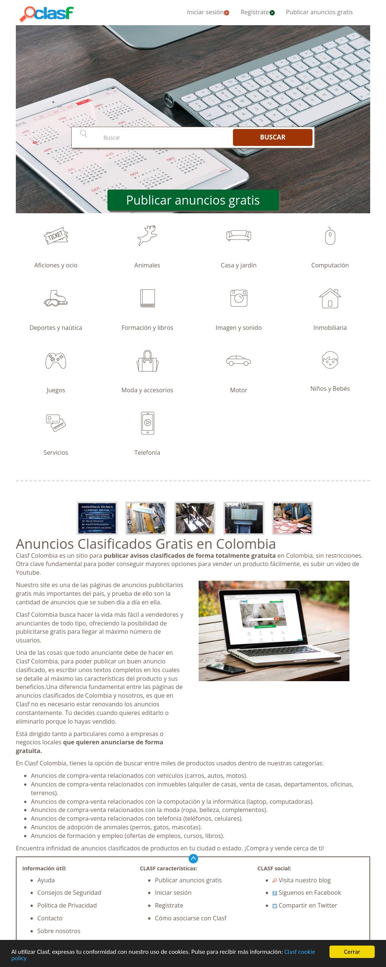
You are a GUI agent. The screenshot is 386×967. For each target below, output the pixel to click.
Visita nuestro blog (302, 880)
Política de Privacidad (67, 905)
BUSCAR (272, 137)
